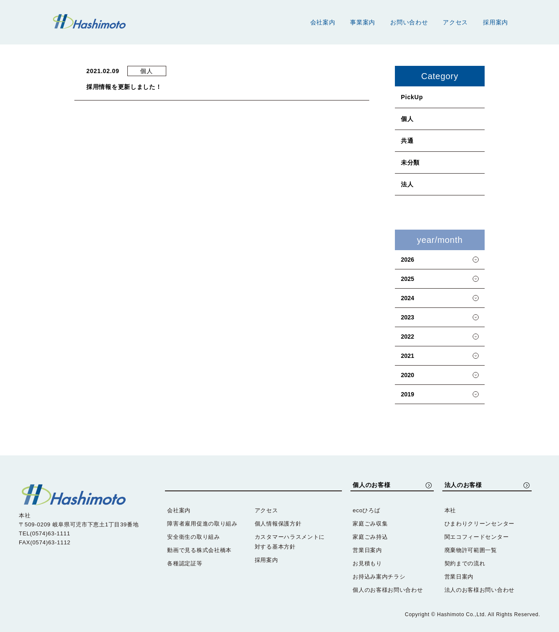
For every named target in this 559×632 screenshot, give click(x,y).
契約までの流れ (464, 563)
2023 (407, 317)
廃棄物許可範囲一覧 (470, 550)
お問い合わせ (409, 22)
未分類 (410, 162)
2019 (407, 394)
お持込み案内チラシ (379, 576)
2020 (407, 375)
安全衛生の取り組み (193, 537)
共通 (407, 140)
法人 (407, 184)
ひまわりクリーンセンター (479, 523)
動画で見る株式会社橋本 (199, 550)
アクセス (455, 22)
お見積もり (367, 563)
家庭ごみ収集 (370, 523)
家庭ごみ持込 (370, 537)
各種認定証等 (184, 563)
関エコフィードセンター (476, 537)
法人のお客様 (462, 485)
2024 (407, 298)
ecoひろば (366, 510)
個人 (407, 118)
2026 (407, 259)
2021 (407, 355)
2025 (407, 278)
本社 (450, 510)
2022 (407, 336)
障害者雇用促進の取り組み (202, 523)
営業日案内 (367, 550)
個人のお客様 (370, 485)
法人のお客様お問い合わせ (479, 590)
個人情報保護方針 (278, 523)
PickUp (412, 97)
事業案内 (362, 22)
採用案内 (495, 22)
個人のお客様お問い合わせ (388, 590)
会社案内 (322, 22)
